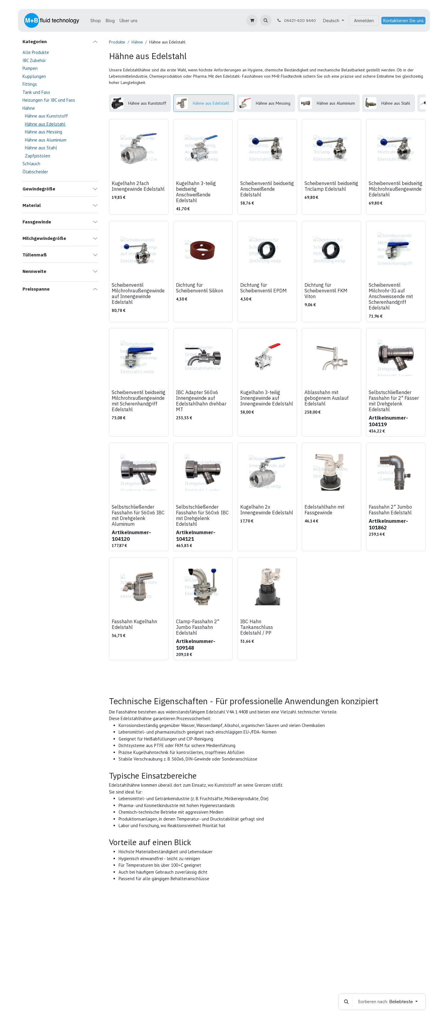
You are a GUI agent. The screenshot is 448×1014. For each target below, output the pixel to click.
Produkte (117, 42)
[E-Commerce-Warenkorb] (252, 20)
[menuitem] (95, 20)
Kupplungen (34, 76)
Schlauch (31, 163)
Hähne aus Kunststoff (46, 116)
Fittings (30, 84)
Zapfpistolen (37, 156)
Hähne (29, 108)
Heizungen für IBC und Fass (49, 100)
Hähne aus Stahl (41, 148)
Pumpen (30, 68)
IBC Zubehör (34, 60)
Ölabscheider (35, 172)
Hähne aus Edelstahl (45, 124)
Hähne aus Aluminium (45, 140)
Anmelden (364, 20)
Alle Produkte (36, 52)
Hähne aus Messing (43, 132)
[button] (265, 20)
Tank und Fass (36, 92)
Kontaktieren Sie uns (403, 20)
